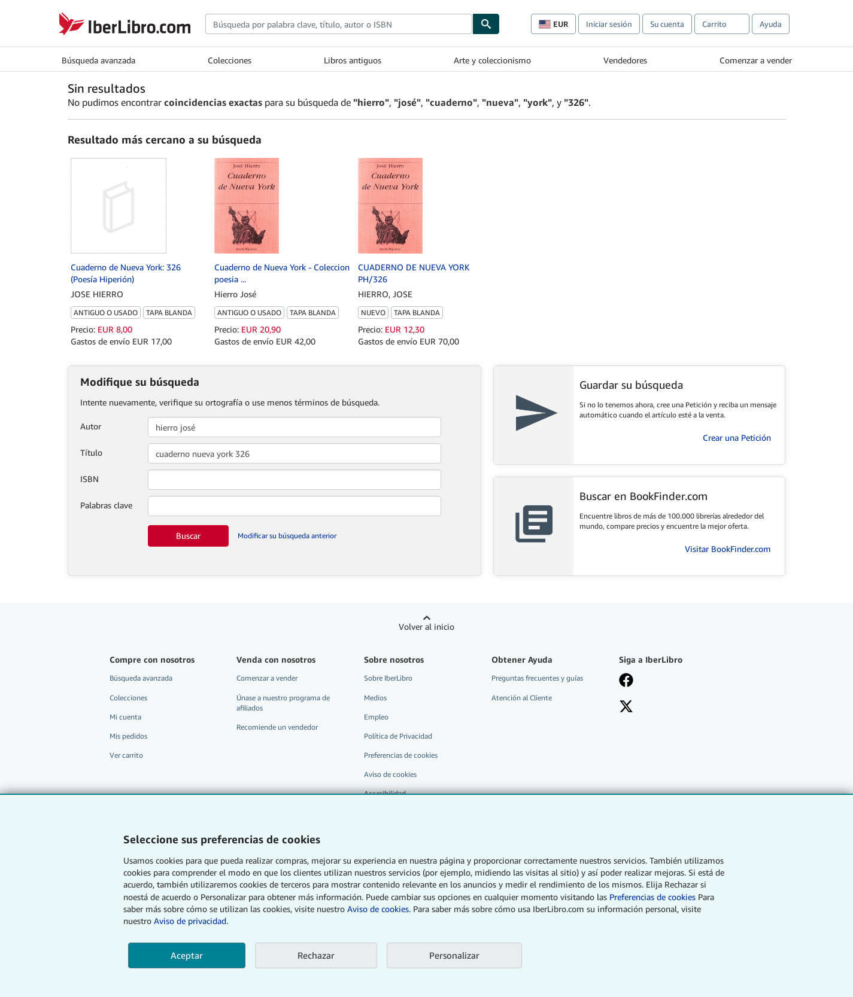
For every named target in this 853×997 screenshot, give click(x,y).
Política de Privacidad (398, 735)
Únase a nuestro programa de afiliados (283, 702)
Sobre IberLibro (388, 677)
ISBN (89, 479)
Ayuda (771, 24)
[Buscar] (486, 24)
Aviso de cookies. (379, 909)
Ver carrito (126, 755)
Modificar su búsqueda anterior (287, 535)
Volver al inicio (426, 626)
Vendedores (625, 60)
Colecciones (229, 60)
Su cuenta (667, 24)
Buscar (188, 535)
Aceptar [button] (187, 955)
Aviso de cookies (390, 774)
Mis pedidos (128, 735)
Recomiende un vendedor (277, 726)
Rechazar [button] (316, 955)
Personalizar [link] (454, 955)
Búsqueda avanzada (98, 60)
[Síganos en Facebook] (626, 681)
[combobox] (338, 24)
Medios (375, 697)
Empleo (376, 716)
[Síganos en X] (626, 707)
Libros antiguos (352, 60)
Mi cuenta (125, 716)
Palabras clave (106, 505)
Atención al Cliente (521, 697)
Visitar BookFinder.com (728, 549)
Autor (90, 426)
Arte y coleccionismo (492, 60)
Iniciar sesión (609, 24)
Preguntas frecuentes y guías (537, 677)
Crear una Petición (737, 437)
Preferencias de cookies (652, 897)
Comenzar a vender (756, 60)
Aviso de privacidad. (191, 921)
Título (91, 452)
